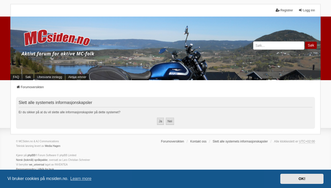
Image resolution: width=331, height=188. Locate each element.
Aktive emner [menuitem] (77, 77)
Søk (311, 45)
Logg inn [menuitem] (306, 10)
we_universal (36, 164)
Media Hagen (52, 146)
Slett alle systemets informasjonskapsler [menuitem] (240, 141)
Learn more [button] (81, 178)
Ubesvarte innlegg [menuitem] (49, 77)
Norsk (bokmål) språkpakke (32, 160)
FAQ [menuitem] (16, 77)
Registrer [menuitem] (284, 10)
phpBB (31, 155)
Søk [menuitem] (28, 77)
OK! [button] (301, 179)
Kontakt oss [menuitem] (198, 141)
